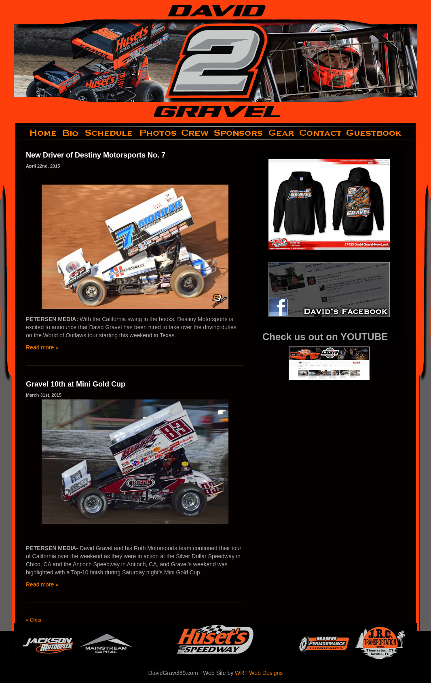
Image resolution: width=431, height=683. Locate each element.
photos (157, 133)
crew (195, 133)
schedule (109, 133)
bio (71, 133)
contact (321, 133)
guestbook (380, 133)
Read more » (42, 347)
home (36, 133)
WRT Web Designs (259, 673)
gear (281, 133)
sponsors (238, 133)
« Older (34, 620)
